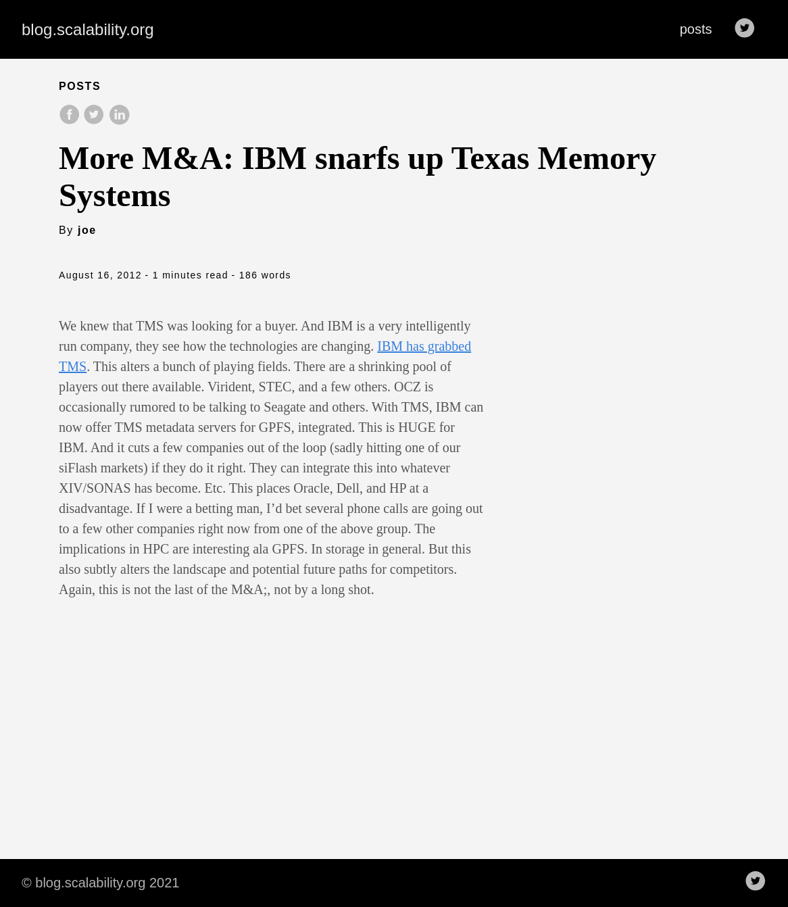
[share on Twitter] (95, 121)
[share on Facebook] (71, 121)
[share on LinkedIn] (119, 121)
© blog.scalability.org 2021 (100, 882)
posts (696, 29)
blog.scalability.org (88, 29)
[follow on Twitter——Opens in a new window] (749, 29)
